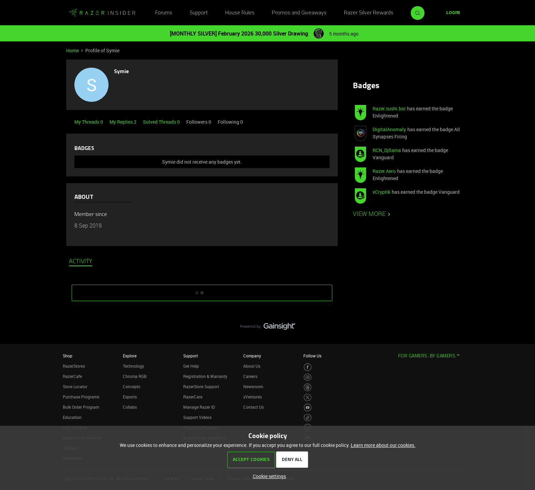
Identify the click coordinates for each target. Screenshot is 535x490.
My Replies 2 (124, 122)
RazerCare (192, 396)
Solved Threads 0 (162, 122)
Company (252, 355)
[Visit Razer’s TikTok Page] (307, 417)
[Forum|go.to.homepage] (102, 13)
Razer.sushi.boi (389, 108)
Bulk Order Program (81, 407)
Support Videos (197, 417)
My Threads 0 (89, 122)
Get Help (191, 366)
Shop (67, 355)
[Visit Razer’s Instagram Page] (307, 377)
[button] (453, 13)
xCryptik (381, 192)
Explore (129, 355)
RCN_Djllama (387, 150)
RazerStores (74, 366)
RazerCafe (72, 376)
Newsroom (253, 386)
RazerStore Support (201, 386)
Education (72, 417)
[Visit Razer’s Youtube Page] (307, 407)
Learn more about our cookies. (383, 445)
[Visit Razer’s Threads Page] (307, 387)
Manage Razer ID (199, 407)
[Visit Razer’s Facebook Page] (307, 367)
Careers (250, 376)
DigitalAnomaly (389, 129)
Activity (80, 262)
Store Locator (75, 386)
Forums (163, 13)
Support (199, 13)
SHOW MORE (202, 290)
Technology (133, 366)
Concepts (131, 386)
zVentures (252, 396)
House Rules (240, 13)
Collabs (130, 407)
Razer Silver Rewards (368, 13)
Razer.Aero (384, 171)
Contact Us (253, 407)
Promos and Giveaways (299, 13)
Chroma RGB (135, 376)
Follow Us (312, 355)
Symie (121, 71)
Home (72, 50)
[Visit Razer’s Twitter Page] (307, 397)
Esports (130, 396)
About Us (251, 366)
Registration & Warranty (205, 376)
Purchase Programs (81, 396)
